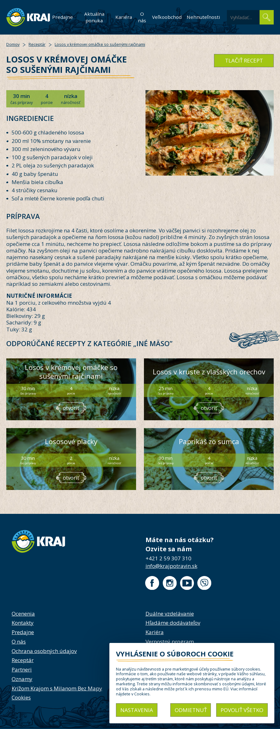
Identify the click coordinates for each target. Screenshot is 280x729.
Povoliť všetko (242, 710)
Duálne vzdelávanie (169, 613)
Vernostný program (169, 641)
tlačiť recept (244, 60)
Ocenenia (23, 613)
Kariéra (123, 17)
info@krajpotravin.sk (171, 565)
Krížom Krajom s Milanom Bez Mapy (57, 688)
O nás (142, 17)
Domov (12, 44)
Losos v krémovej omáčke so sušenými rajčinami (100, 44)
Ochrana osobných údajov (44, 651)
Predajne (62, 17)
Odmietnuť (191, 710)
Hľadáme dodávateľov (172, 622)
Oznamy (22, 679)
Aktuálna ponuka (94, 17)
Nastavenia (136, 710)
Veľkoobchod (167, 17)
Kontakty (23, 622)
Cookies (21, 697)
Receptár (37, 44)
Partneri (22, 669)
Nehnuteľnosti (203, 17)
